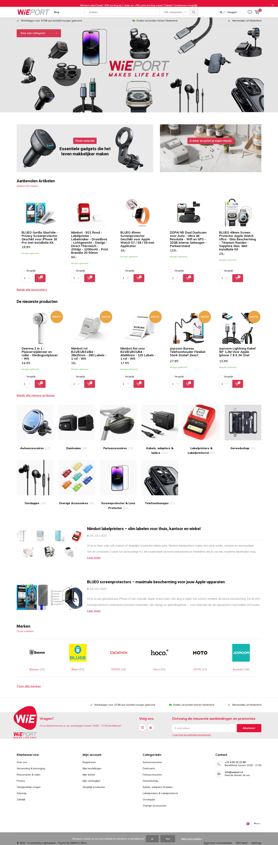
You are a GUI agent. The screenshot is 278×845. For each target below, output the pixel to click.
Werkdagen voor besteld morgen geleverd (51, 16)
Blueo (78, 649)
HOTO (200, 649)
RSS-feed (241, 829)
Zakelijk (21, 786)
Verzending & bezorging (31, 755)
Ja (152, 838)
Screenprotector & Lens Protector (118, 481)
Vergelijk (29, 267)
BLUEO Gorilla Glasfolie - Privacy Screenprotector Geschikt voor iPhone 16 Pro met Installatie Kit (40, 234)
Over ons (22, 748)
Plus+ (84, 829)
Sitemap (22, 780)
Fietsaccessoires (118, 423)
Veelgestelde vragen (29, 773)
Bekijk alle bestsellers (32, 286)
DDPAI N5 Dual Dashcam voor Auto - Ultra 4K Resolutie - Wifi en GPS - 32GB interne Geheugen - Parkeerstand (188, 235)
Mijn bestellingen (92, 755)
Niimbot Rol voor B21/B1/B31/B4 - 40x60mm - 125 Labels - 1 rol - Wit (138, 350)
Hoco (159, 649)
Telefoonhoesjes (159, 478)
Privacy (21, 767)
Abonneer (249, 715)
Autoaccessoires (35, 423)
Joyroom (241, 649)
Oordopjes (35, 478)
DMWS (74, 829)
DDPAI (118, 649)
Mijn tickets (89, 761)
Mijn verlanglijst (91, 767)
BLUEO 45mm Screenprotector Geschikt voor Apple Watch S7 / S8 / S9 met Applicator (137, 235)
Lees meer (94, 554)
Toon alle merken (29, 673)
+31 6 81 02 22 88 (235, 748)
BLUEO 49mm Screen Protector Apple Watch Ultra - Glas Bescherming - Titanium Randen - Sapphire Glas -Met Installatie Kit (237, 237)
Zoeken (193, 5)
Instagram (142, 713)
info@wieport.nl (234, 758)
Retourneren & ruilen (28, 761)
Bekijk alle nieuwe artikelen (36, 392)
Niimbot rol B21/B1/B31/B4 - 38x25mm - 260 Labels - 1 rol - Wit (89, 350)
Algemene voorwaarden (218, 829)
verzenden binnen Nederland (156, 16)
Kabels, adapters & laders (159, 426)
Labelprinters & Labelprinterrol (201, 426)
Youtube (150, 713)
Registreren (89, 748)
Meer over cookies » (191, 838)
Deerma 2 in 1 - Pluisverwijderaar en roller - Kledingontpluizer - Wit (40, 350)
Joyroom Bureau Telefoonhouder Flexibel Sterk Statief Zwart (187, 348)
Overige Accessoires (76, 478)
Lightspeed (48, 829)
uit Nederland (246, 16)
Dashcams (76, 423)
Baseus (37, 649)
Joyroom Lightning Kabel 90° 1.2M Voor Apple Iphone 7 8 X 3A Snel (237, 348)
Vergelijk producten (94, 773)
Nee (168, 838)
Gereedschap (243, 423)
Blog (56, 5)
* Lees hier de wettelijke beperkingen (191, 721)
